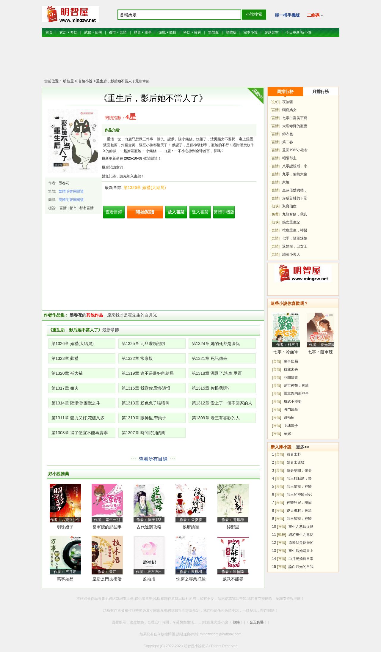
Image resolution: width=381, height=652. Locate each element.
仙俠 (98, 32)
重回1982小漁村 (295, 150)
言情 (123, 32)
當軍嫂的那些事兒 (107, 528)
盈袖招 (149, 579)
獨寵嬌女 (289, 110)
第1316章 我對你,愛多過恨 (146, 388)
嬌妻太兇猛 (296, 462)
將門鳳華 (291, 409)
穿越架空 (271, 32)
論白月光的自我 (301, 567)
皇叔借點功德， (294, 190)
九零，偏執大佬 (294, 174)
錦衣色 (287, 134)
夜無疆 (287, 102)
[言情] (275, 110)
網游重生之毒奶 (301, 535)
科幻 (186, 32)
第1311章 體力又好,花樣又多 (78, 417)
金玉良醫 (257, 622)
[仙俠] (275, 206)
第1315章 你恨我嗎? (211, 388)
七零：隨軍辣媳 (294, 238)
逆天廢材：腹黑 (299, 510)
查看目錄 (114, 212)
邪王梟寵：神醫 (299, 486)
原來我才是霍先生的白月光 (132, 315)
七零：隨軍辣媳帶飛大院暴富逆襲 (320, 352)
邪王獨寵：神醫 (299, 518)
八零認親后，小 (294, 166)
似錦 (236, 622)
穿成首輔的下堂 (294, 198)
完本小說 (250, 32)
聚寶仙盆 (289, 206)
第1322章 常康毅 (137, 358)
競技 (172, 32)
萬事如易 (65, 579)
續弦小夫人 (291, 254)
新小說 (306, 32)
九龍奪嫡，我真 (294, 214)
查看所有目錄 (153, 459)
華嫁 (287, 433)
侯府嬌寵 (191, 527)
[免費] (275, 214)
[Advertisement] (190, 61)
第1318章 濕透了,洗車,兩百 (217, 373)
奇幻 (73, 32)
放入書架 (176, 212)
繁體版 (213, 32)
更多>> (302, 447)
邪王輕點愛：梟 (299, 478)
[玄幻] (275, 102)
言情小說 (84, 81)
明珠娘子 (65, 527)
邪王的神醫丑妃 (299, 494)
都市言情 (86, 208)
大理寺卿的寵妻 (294, 126)
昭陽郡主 (289, 158)
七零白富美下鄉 (294, 118)
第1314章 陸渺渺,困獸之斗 (76, 403)
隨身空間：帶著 (299, 470)
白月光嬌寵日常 (301, 559)
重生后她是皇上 (301, 551)
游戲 (162, 32)
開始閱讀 (144, 212)
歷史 (137, 32)
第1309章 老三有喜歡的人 (216, 417)
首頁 (49, 32)
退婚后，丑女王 (294, 246)
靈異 (197, 32)
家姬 (285, 182)
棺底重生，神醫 (294, 230)
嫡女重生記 (291, 222)
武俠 (87, 32)
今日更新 (293, 32)
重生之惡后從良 (301, 527)
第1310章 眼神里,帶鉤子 (144, 417)
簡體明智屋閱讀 (71, 200)
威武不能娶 (232, 579)
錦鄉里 (233, 527)
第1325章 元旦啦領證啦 (143, 343)
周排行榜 (285, 91)
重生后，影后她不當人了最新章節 (123, 81)
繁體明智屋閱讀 (71, 191)
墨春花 (64, 183)
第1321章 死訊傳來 (209, 358)
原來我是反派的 (301, 543)
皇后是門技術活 (107, 579)
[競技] (281, 535)
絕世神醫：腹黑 (296, 385)
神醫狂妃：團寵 (299, 502)
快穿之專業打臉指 (191, 580)
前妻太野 (294, 454)
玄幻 (63, 32)
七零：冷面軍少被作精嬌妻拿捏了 (285, 352)
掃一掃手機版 (287, 15)
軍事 (148, 32)
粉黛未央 (291, 369)
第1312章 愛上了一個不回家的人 (222, 403)
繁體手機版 (224, 212)
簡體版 (231, 32)
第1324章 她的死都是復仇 (216, 343)
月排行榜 (320, 91)
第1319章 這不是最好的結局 (148, 373)
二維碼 (315, 15)
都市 (112, 32)
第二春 (287, 142)
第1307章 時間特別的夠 (143, 432)
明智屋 (68, 81)
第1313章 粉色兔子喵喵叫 (146, 403)
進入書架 (200, 212)
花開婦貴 (291, 377)
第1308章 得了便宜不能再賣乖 (79, 432)
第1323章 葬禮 (65, 358)
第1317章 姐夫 (65, 388)
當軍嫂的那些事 (296, 393)
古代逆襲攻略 (149, 527)
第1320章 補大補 (67, 373)
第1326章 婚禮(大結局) (144, 187)
